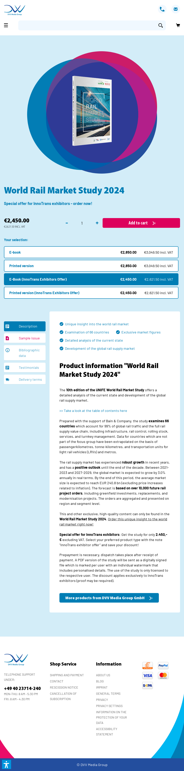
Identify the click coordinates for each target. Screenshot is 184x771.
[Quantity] (81, 223)
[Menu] (7, 25)
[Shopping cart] (177, 25)
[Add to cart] (141, 223)
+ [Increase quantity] (97, 222)
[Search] (160, 25)
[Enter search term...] (87, 25)
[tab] (25, 326)
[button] (6, 764)
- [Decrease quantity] (67, 222)
